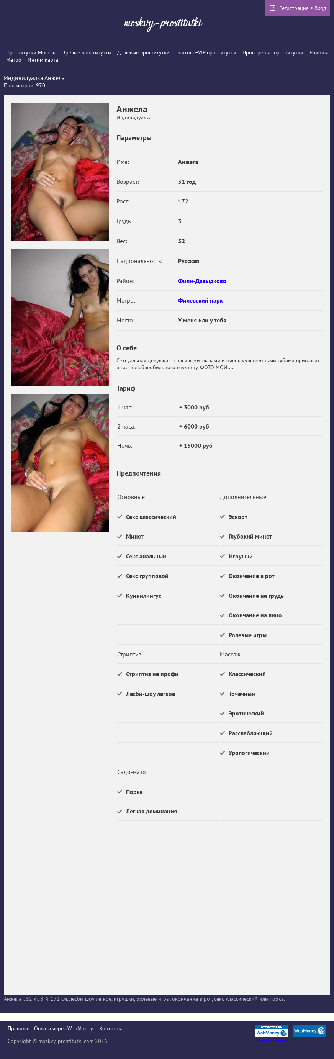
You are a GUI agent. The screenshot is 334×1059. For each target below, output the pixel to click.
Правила (18, 1028)
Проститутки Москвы (31, 52)
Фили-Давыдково (202, 281)
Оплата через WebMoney (63, 1028)
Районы (318, 52)
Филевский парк (200, 300)
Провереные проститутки (272, 52)
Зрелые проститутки (86, 52)
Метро (13, 59)
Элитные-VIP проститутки (206, 52)
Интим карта (43, 59)
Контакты (110, 1028)
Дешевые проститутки (143, 52)
